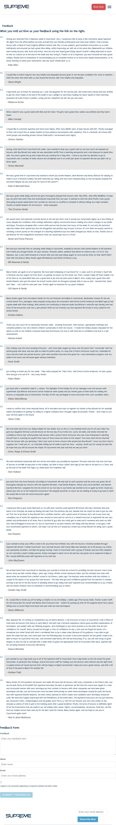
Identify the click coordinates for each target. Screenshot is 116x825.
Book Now (99, 7)
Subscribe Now (88, 819)
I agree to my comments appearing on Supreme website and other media (28, 786)
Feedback (4, 733)
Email (2, 770)
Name (3, 759)
